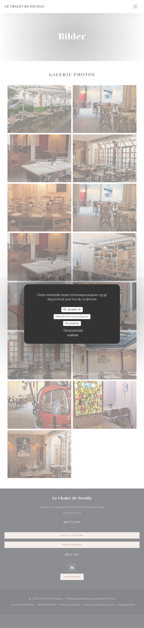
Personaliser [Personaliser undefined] (72, 323)
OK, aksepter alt (72, 309)
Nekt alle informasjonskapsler (72, 316)
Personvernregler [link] (73, 330)
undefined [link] (72, 334)
